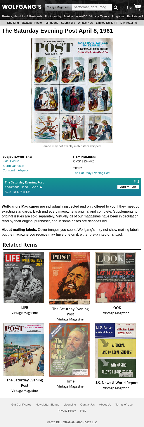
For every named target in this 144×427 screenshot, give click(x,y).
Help (83, 410)
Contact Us (87, 404)
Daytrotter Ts (128, 22)
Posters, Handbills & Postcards (22, 16)
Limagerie (51, 22)
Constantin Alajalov (16, 170)
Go (116, 7)
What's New (85, 22)
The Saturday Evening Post (91, 173)
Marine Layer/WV (75, 16)
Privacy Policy (67, 410)
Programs (118, 16)
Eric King (13, 22)
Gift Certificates (21, 404)
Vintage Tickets (99, 16)
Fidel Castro (11, 161)
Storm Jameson (13, 165)
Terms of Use (124, 404)
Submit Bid (68, 22)
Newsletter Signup (47, 404)
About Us (105, 404)
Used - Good (29, 187)
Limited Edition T (107, 22)
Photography (53, 16)
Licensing (70, 404)
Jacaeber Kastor (32, 22)
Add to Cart (128, 187)
